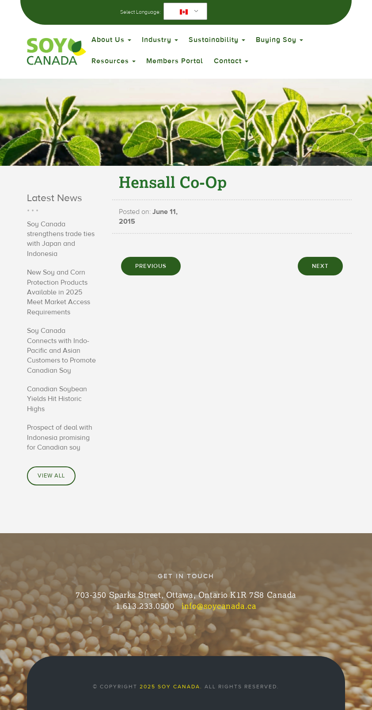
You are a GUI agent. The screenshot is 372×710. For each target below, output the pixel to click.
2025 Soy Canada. (171, 686)
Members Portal (174, 61)
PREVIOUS (151, 266)
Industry (160, 39)
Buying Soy (279, 39)
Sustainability (217, 39)
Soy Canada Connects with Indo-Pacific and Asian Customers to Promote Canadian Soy (61, 350)
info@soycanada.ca (219, 606)
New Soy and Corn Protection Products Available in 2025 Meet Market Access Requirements (58, 292)
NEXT (320, 266)
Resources (113, 61)
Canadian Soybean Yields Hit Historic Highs (57, 399)
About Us (111, 39)
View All (51, 475)
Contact (231, 61)
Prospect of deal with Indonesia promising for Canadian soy (59, 437)
